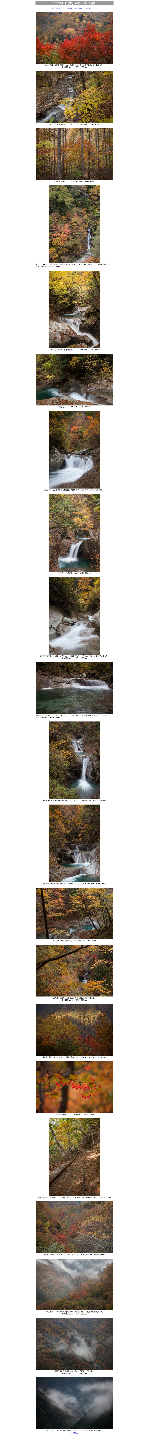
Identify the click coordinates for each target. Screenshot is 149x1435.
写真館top (74, 1433)
